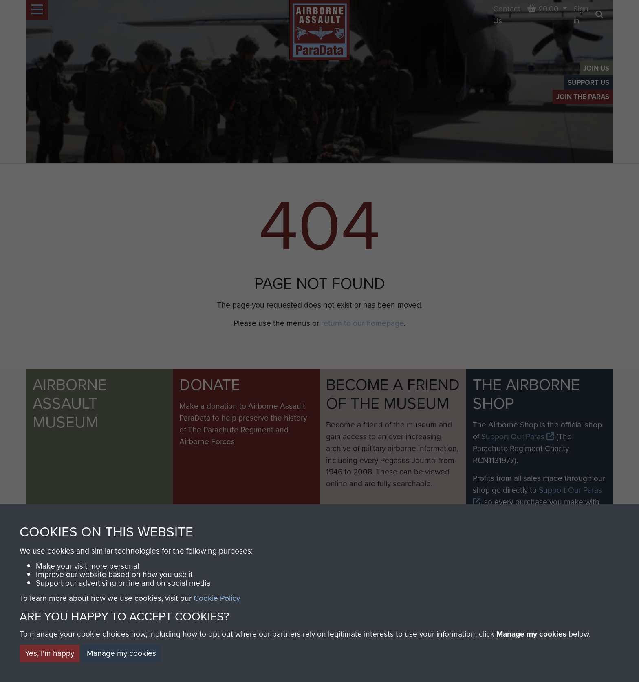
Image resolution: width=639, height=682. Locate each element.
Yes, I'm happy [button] (49, 653)
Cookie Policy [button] (217, 598)
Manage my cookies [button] (121, 653)
